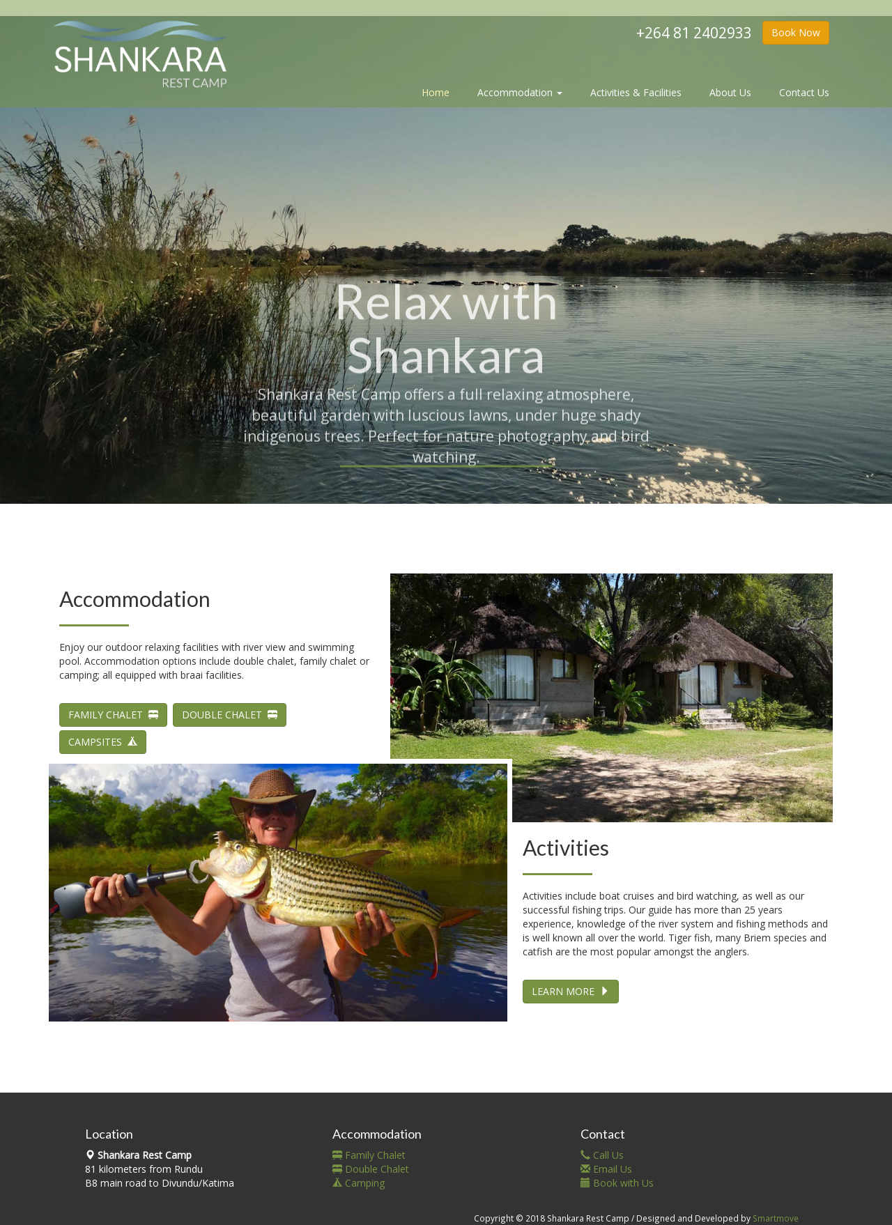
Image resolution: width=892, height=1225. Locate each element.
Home (435, 92)
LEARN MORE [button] (571, 991)
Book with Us (617, 1182)
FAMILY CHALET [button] (113, 714)
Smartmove (776, 1218)
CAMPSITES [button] (102, 741)
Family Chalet (369, 1155)
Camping (358, 1182)
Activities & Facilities (636, 92)
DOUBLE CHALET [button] (229, 714)
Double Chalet (370, 1169)
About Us (730, 92)
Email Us (606, 1169)
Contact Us (804, 92)
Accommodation (519, 92)
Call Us (602, 1155)
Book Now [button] (795, 32)
